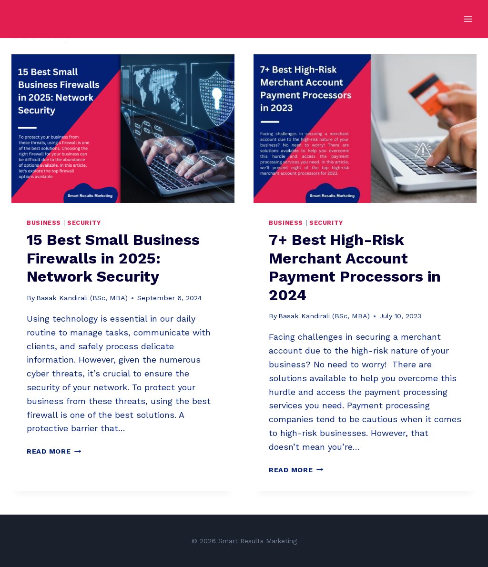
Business (44, 222)
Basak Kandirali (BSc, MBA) (82, 298)
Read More (54, 451)
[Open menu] (468, 18)
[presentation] (122, 128)
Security (84, 222)
